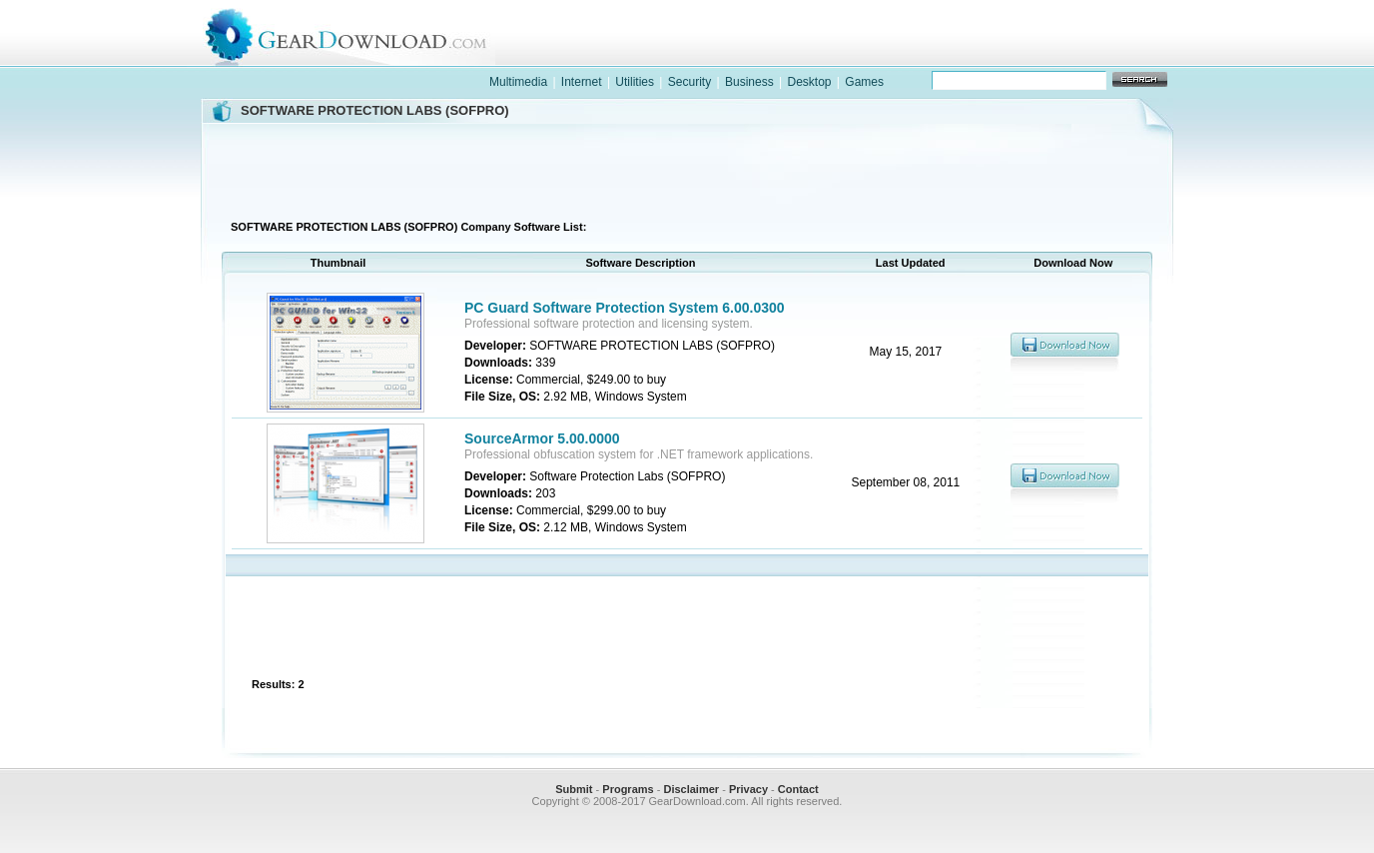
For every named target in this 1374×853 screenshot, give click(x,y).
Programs (627, 789)
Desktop (809, 82)
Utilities (634, 82)
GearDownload (361, 33)
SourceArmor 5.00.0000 (542, 438)
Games (864, 82)
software (843, 53)
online (1102, 53)
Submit (573, 789)
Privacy (748, 789)
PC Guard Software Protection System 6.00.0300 (624, 308)
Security (689, 82)
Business (749, 82)
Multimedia (518, 82)
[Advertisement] (687, 169)
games (972, 53)
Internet (581, 82)
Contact (798, 789)
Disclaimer (691, 789)
